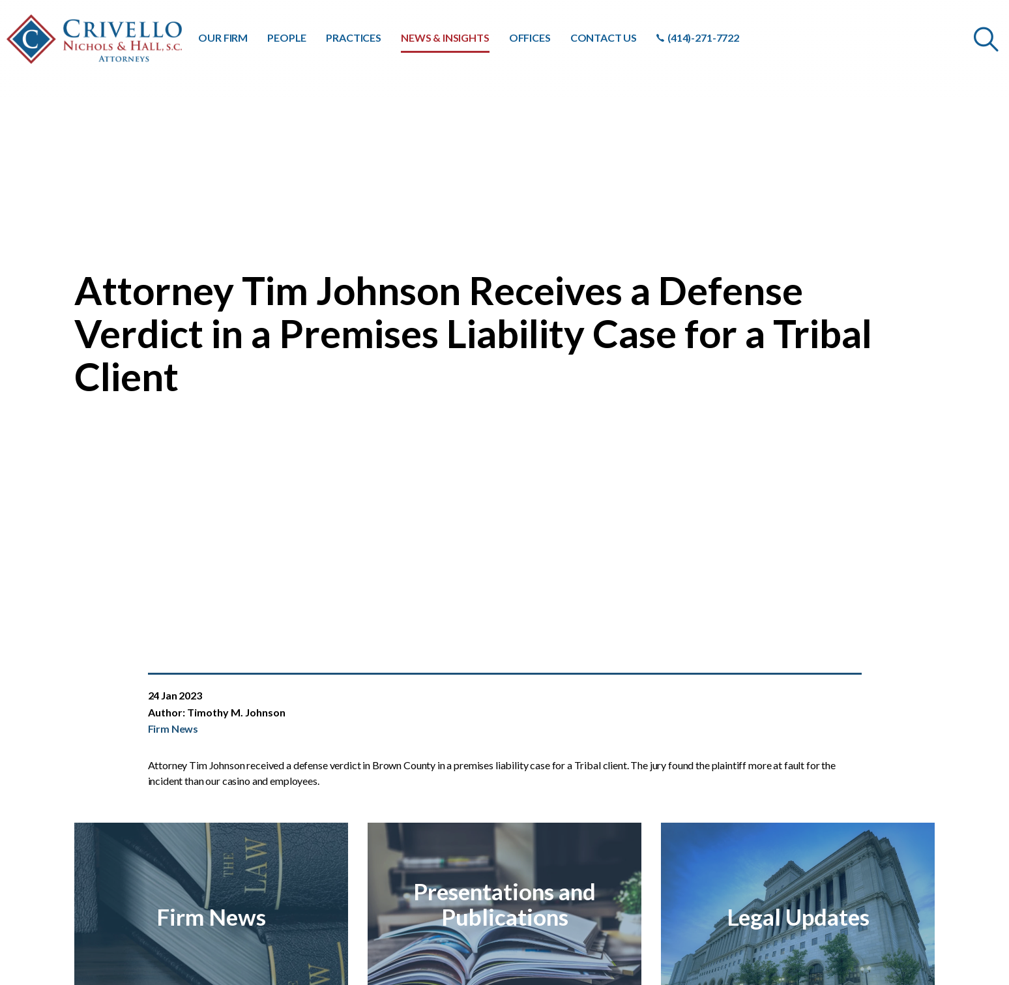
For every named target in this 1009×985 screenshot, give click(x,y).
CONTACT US (603, 37)
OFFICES (530, 37)
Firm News (173, 728)
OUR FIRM (223, 37)
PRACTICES (353, 37)
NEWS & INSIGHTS (445, 37)
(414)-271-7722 (697, 37)
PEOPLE (286, 37)
